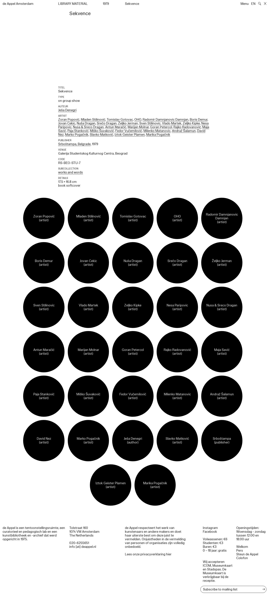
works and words (70, 172)
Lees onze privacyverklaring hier (148, 554)
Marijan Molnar (138, 127)
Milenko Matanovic (157, 131)
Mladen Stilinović (93, 119)
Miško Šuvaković (102, 131)
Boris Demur (198, 119)
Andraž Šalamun (184, 131)
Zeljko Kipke (191, 123)
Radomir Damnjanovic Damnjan (165, 119)
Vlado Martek (171, 123)
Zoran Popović (68, 119)
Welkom (242, 547)
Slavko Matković (101, 134)
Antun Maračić (115, 127)
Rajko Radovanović (187, 127)
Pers (239, 550)
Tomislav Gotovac (120, 119)
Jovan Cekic (66, 123)
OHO (137, 119)
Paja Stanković (78, 131)
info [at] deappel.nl (82, 547)
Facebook (210, 531)
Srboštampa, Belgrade (74, 144)
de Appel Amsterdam (18, 4)
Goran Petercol (161, 127)
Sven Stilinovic (150, 123)
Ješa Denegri (67, 110)
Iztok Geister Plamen (130, 134)
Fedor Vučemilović (128, 131)
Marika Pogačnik (158, 134)
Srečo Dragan (107, 123)
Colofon (242, 558)
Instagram (210, 528)
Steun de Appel (247, 554)
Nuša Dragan (86, 123)
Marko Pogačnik (76, 134)
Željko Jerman (128, 123)
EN (253, 4)
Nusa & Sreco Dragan (88, 127)
